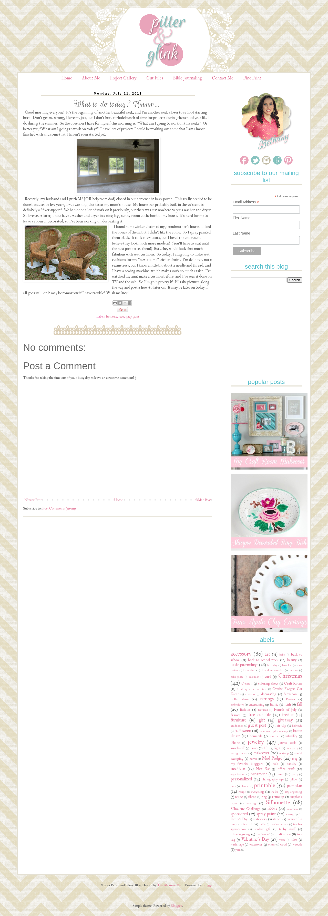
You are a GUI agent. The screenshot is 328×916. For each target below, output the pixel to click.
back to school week (263, 660)
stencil (277, 819)
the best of (263, 834)
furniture (111, 316)
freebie (287, 714)
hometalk (256, 736)
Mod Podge (272, 758)
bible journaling (244, 664)
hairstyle (297, 726)
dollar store (240, 699)
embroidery (237, 705)
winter (271, 845)
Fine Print (252, 78)
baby (282, 655)
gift (262, 720)
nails (275, 764)
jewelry (256, 742)
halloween (242, 730)
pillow (293, 779)
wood (283, 844)
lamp (254, 748)
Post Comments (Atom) (59, 508)
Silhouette (278, 802)
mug (295, 759)
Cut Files (154, 78)
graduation (237, 726)
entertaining (256, 705)
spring (289, 814)
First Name (241, 218)
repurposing (293, 791)
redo (121, 316)
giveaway (285, 720)
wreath (297, 844)
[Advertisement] (269, 319)
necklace (238, 768)
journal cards (287, 743)
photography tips (273, 779)
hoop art (275, 736)
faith (287, 704)
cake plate (237, 677)
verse (282, 840)
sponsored (239, 814)
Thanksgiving (240, 834)
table (262, 824)
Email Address (246, 202)
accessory (241, 653)
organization (238, 774)
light (277, 748)
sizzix (272, 808)
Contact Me (222, 78)
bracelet (249, 670)
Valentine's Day (255, 839)
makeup (284, 753)
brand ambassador (273, 670)
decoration (290, 694)
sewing (251, 803)
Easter (290, 699)
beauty (291, 660)
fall (299, 704)
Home (66, 78)
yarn (238, 850)
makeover (261, 753)
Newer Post (33, 500)
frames (236, 715)
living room (239, 753)
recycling (257, 791)
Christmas (290, 675)
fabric (274, 704)
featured (263, 710)
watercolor (255, 844)
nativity (291, 764)
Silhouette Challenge (245, 809)
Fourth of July (285, 709)
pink (233, 786)
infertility (291, 736)
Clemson (246, 683)
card (268, 676)
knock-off (237, 748)
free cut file (259, 714)
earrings (267, 698)
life (266, 748)
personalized (241, 779)
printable (264, 785)
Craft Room (293, 683)
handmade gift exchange (274, 731)
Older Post (203, 500)
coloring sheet (268, 683)
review (239, 797)
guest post (257, 725)
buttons (293, 670)
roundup (278, 797)
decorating (268, 694)
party (295, 774)
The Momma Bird (170, 885)
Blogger (208, 885)
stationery (260, 819)
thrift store (283, 834)
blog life (287, 665)
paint (280, 774)
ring (264, 797)
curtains (250, 694)
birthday (272, 665)
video (294, 840)
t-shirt (247, 824)
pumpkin (294, 785)
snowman (292, 809)
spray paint (132, 316)
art (267, 654)
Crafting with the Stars (252, 689)
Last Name (241, 233)
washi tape (237, 844)
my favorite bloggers (247, 763)
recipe (242, 792)
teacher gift (262, 829)
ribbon (252, 797)
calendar (254, 677)
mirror (253, 759)
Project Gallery (123, 78)
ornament (259, 774)
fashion (245, 709)
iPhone (235, 743)
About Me (91, 78)
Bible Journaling (187, 78)
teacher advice (279, 824)
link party (292, 748)
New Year (263, 769)
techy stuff (287, 829)
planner (245, 786)
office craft (286, 769)
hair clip (280, 725)
